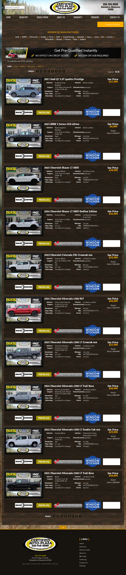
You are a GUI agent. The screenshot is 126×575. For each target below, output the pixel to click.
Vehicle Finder (84, 550)
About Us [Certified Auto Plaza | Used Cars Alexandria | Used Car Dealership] (61, 17)
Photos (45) (43, 287)
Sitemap (82, 566)
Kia (102, 37)
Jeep (96, 37)
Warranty (82, 556)
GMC (58, 37)
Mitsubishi (49, 39)
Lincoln (110, 37)
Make (22, 66)
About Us (82, 553)
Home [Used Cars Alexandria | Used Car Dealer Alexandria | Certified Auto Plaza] (8, 17)
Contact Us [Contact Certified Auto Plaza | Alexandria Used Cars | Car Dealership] (115, 17)
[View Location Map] (110, 8)
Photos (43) (43, 461)
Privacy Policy (55, 564)
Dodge (43, 37)
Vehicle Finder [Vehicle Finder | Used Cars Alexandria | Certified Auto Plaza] (42, 17)
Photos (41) (44, 199)
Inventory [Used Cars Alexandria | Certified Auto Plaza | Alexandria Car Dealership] (23, 17)
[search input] (15, 7)
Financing (83, 559)
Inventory (83, 547)
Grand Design (68, 37)
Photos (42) (43, 374)
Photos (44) (43, 418)
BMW (24, 37)
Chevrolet (33, 37)
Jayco (89, 37)
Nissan (59, 39)
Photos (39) (44, 112)
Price (40, 66)
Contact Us (83, 563)
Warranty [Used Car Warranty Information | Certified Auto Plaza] (78, 17)
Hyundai (80, 37)
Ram (75, 39)
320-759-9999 (40, 556)
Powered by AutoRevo (46, 564)
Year (15, 66)
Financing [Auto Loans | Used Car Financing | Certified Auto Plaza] (95, 17)
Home (81, 543)
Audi (17, 37)
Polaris (68, 39)
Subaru (83, 39)
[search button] (27, 7)
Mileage (31, 66)
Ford (51, 37)
